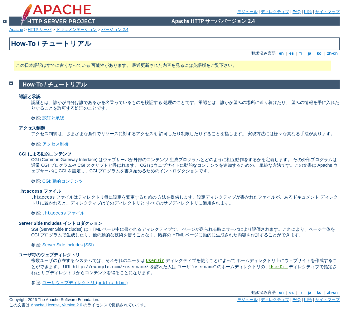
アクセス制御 (55, 143)
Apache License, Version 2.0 (56, 305)
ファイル (63, 212)
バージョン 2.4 (114, 29)
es (291, 53)
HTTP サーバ (39, 29)
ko (319, 53)
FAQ (297, 11)
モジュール (247, 11)
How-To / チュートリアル (55, 84)
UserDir (155, 260)
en (281, 53)
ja (309, 53)
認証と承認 (53, 118)
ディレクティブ (275, 11)
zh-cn (332, 53)
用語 (308, 11)
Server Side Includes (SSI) (68, 244)
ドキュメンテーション (76, 29)
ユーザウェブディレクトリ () (85, 282)
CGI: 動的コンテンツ (62, 181)
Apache (16, 29)
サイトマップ (327, 11)
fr (300, 53)
